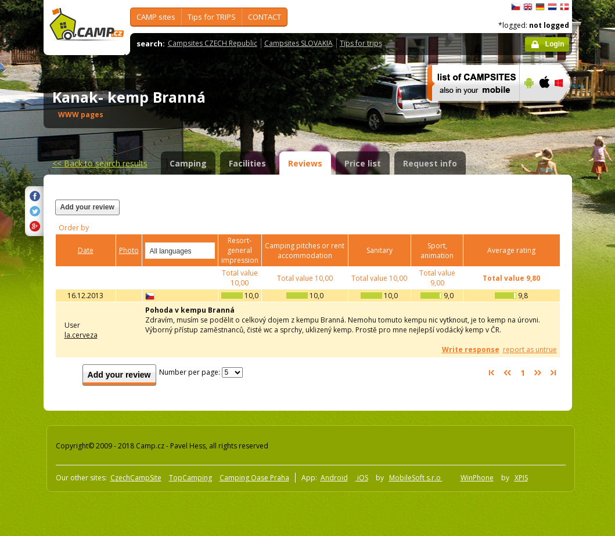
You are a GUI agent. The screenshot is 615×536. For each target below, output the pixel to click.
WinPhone (477, 478)
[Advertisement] (417, 214)
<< (100, 163)
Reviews (305, 163)
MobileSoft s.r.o (416, 478)
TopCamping (190, 478)
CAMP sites (155, 17)
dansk (564, 7)
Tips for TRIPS (212, 17)
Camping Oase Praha (254, 478)
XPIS (521, 478)
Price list (362, 163)
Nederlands (552, 7)
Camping (188, 163)
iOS (361, 478)
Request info (430, 163)
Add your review (87, 207)
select (206, 250)
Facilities (247, 163)
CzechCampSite (135, 478)
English (528, 7)
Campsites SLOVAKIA (298, 43)
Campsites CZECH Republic (212, 43)
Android (334, 478)
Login (554, 44)
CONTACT (264, 17)
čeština (515, 7)
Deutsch (540, 7)
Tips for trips (361, 43)
